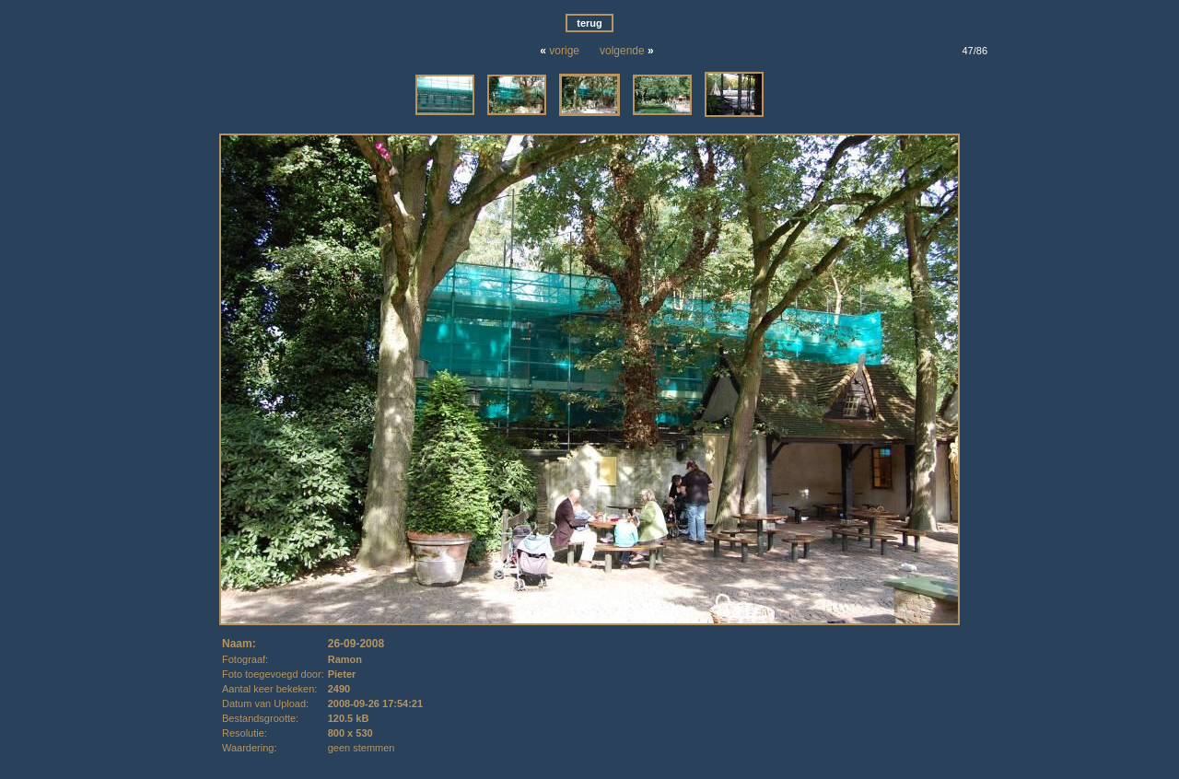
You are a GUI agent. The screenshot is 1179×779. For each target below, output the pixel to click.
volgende (622, 50)
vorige (564, 50)
